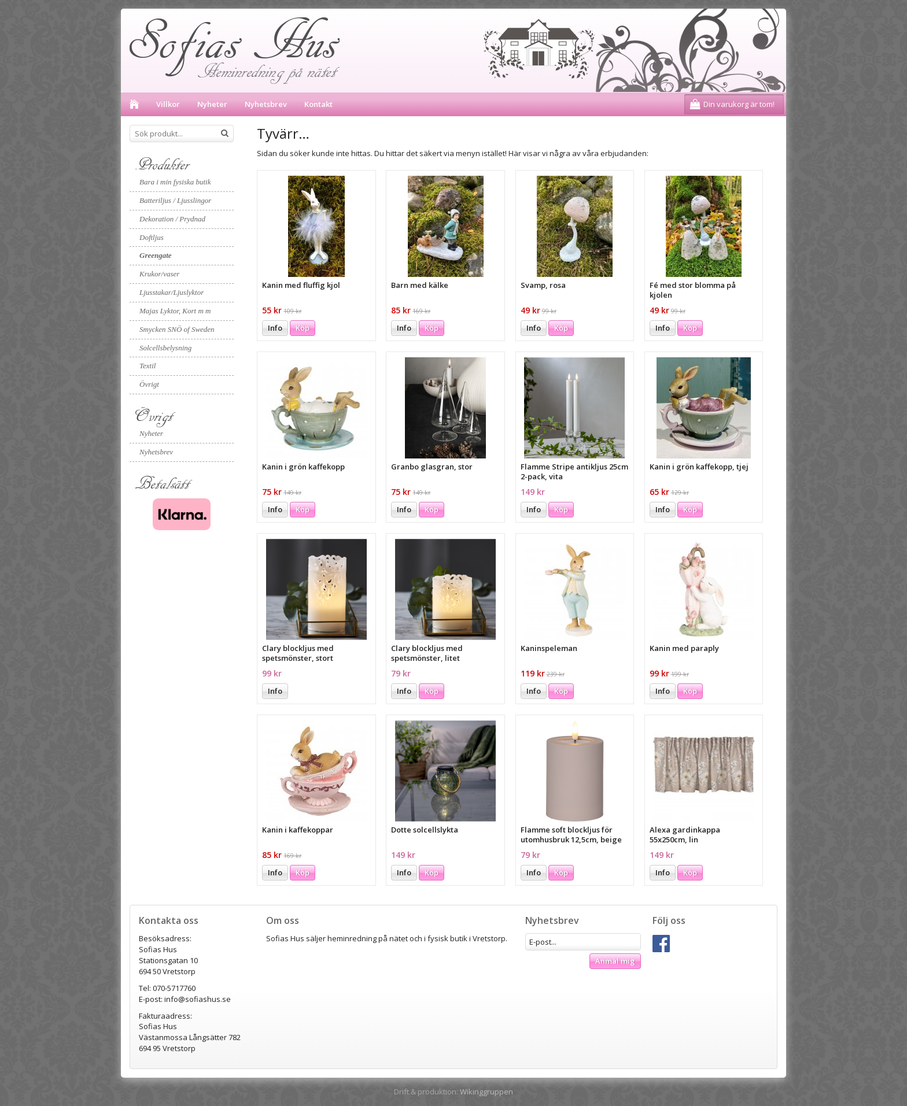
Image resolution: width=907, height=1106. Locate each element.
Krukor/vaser (159, 273)
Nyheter (212, 104)
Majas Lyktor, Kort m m (175, 310)
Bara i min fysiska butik (175, 181)
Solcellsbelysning (165, 347)
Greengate (155, 255)
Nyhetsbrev (266, 104)
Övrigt (149, 384)
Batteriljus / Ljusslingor (175, 200)
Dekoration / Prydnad (172, 218)
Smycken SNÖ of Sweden (177, 329)
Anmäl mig (615, 961)
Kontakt (318, 104)
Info (275, 328)
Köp (302, 328)
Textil (147, 365)
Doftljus (151, 237)
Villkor (168, 104)
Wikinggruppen (486, 1091)
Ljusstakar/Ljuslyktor (171, 292)
